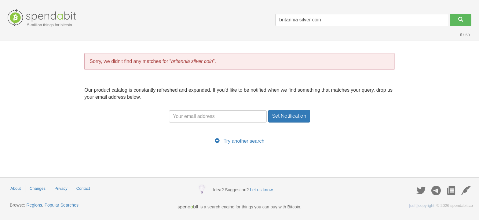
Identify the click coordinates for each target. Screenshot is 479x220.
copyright (421, 205)
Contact (83, 188)
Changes (38, 188)
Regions (34, 205)
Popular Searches (62, 205)
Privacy (61, 188)
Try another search (244, 141)
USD (464, 35)
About (15, 188)
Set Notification (289, 116)
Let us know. (262, 189)
